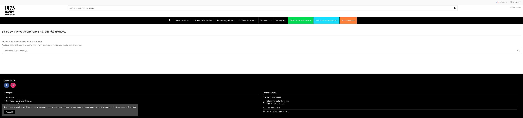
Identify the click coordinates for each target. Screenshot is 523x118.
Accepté (9, 112)
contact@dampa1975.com (277, 111)
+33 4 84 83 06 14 (273, 108)
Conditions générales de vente (19, 101)
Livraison (10, 98)
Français (501, 2)
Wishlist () (515, 2)
